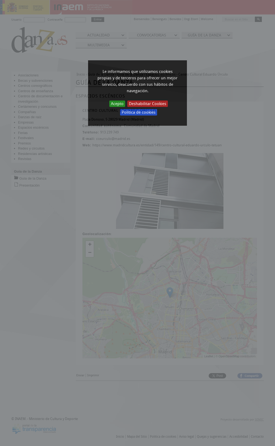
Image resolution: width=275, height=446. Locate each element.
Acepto (117, 103)
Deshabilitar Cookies (147, 103)
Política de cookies (138, 112)
